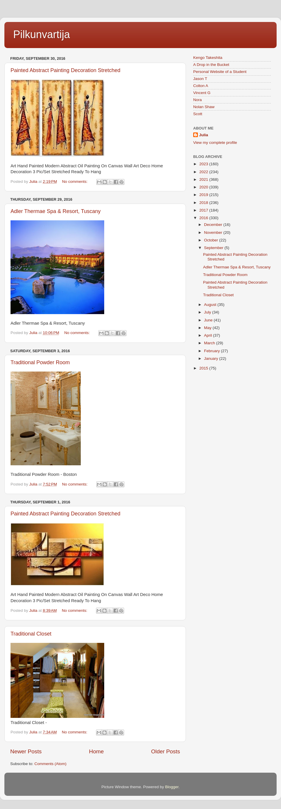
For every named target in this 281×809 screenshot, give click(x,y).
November (213, 232)
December (213, 224)
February (212, 351)
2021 (204, 179)
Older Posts (165, 751)
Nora (197, 100)
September (214, 248)
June (209, 320)
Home (96, 751)
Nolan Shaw (204, 107)
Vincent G (201, 93)
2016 (204, 218)
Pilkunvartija (41, 34)
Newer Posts (26, 751)
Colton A (200, 86)
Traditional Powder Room (40, 362)
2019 (204, 195)
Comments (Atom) (51, 764)
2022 (204, 172)
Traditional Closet (31, 634)
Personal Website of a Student (219, 71)
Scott (197, 114)
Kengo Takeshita (207, 57)
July (208, 312)
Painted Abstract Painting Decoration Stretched (65, 70)
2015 (204, 368)
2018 (204, 202)
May (208, 328)
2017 (204, 210)
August (210, 304)
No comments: (75, 181)
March (210, 343)
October (211, 240)
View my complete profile (215, 142)
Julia (203, 135)
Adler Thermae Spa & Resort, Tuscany (56, 211)
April (208, 335)
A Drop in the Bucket (211, 64)
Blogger (172, 787)
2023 (204, 164)
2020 (204, 187)
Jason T (200, 78)
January (211, 358)
